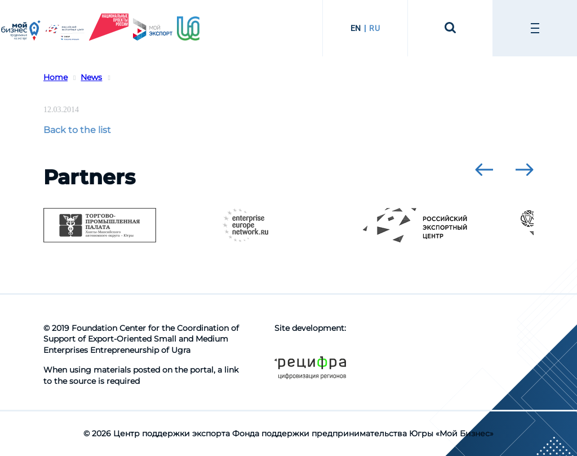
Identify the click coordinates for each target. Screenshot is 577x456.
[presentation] (484, 169)
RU (374, 28)
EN (355, 28)
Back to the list (77, 130)
